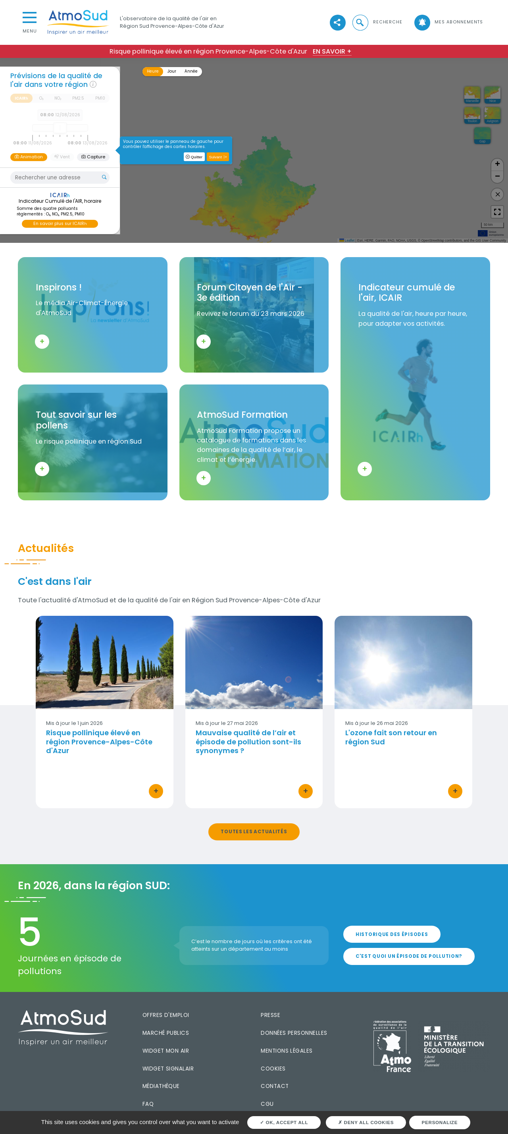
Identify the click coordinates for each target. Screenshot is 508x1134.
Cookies (273, 1068)
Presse (270, 1015)
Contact (275, 1086)
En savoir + (332, 51)
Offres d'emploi (165, 1015)
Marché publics (165, 1033)
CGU (267, 1104)
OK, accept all (284, 1122)
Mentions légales (286, 1051)
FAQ (148, 1104)
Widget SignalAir (168, 1068)
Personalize (440, 1122)
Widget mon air (165, 1051)
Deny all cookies (366, 1122)
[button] (377, 22)
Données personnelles (294, 1033)
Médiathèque (161, 1086)
